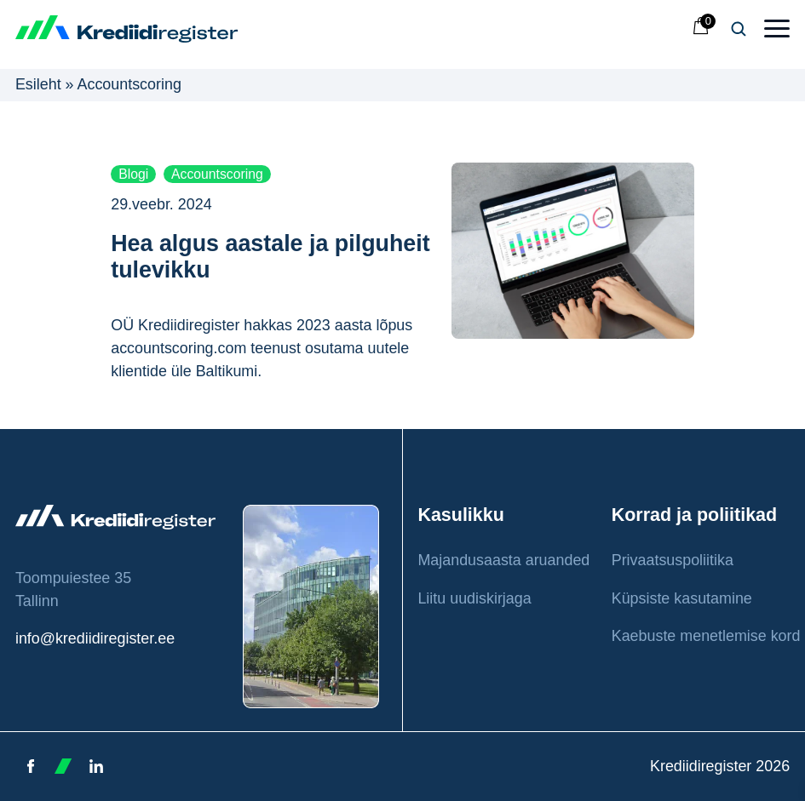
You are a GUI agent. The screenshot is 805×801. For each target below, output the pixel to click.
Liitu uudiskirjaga (474, 598)
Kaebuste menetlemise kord (706, 635)
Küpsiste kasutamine (682, 598)
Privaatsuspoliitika (672, 560)
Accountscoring (217, 174)
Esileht (38, 84)
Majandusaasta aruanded (503, 560)
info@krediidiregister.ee (95, 638)
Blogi (133, 174)
